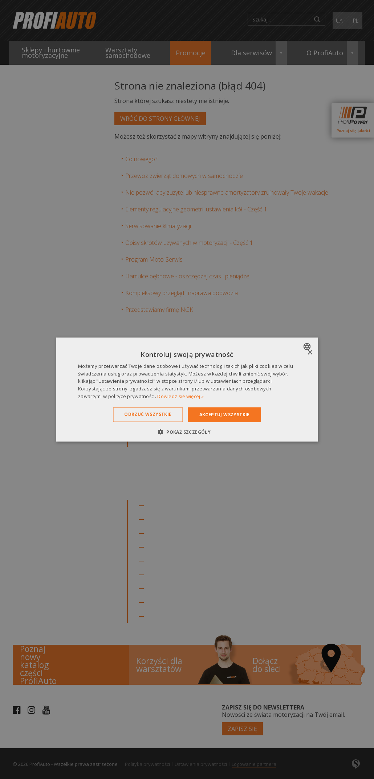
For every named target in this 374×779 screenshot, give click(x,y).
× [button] (310, 352)
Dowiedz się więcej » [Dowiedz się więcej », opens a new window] (180, 396)
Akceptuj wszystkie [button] (224, 414)
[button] (187, 432)
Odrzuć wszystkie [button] (147, 414)
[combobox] (308, 346)
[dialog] (187, 389)
